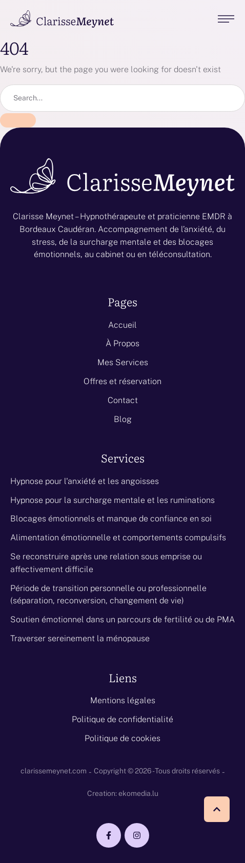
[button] (217, 809)
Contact (123, 400)
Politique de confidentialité (122, 719)
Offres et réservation (122, 381)
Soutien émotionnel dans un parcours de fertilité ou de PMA (122, 619)
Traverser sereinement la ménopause (80, 638)
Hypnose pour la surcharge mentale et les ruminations (112, 500)
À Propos (122, 343)
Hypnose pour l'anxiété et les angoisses (84, 481)
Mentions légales (122, 700)
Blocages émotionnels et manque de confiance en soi (111, 518)
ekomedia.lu (138, 793)
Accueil (122, 325)
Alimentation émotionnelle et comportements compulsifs (118, 537)
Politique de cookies (122, 738)
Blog (123, 419)
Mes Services (122, 362)
